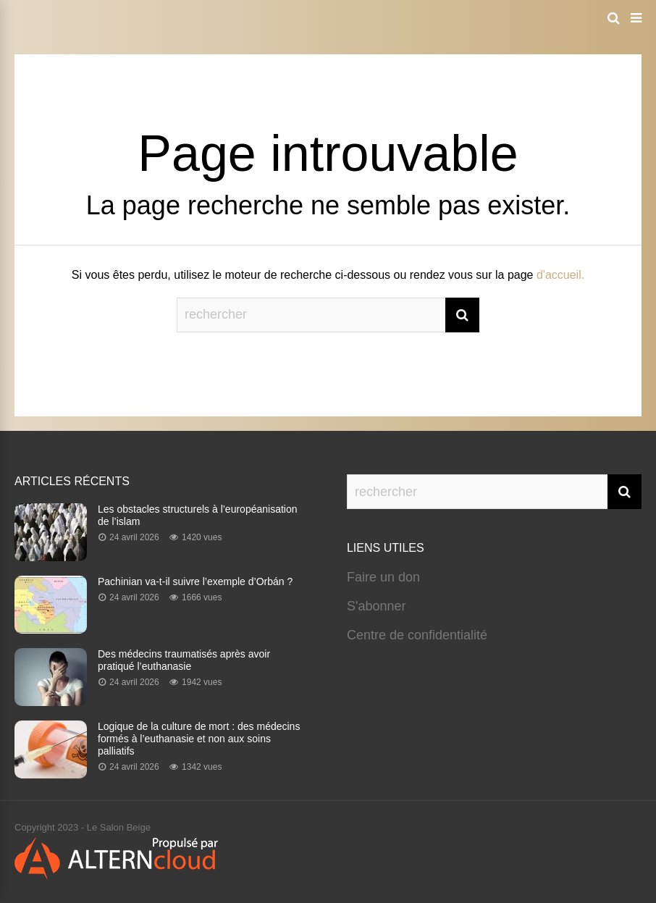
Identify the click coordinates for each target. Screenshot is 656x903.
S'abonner (376, 606)
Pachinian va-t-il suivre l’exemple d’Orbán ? (195, 581)
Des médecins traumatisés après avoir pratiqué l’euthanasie (184, 660)
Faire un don (383, 577)
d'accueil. (560, 275)
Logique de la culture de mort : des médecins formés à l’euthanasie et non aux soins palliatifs (199, 739)
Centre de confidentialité (417, 635)
